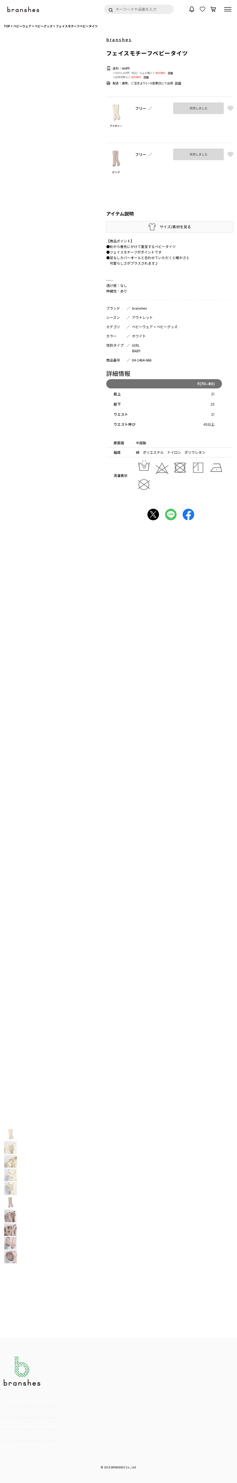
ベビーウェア (142, 326)
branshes (119, 39)
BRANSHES (118, 1467)
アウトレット (142, 317)
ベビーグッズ (167, 326)
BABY (136, 350)
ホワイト (139, 335)
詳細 (170, 73)
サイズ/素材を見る (175, 226)
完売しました (198, 108)
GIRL (136, 345)
